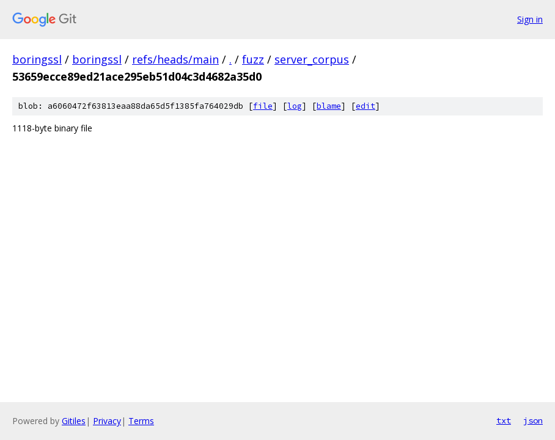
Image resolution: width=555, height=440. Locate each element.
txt (503, 420)
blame (329, 106)
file (263, 106)
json (533, 420)
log (294, 106)
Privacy (107, 421)
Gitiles (74, 421)
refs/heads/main (175, 59)
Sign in (530, 19)
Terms (141, 421)
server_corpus (311, 59)
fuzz (253, 59)
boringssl (37, 59)
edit (365, 106)
